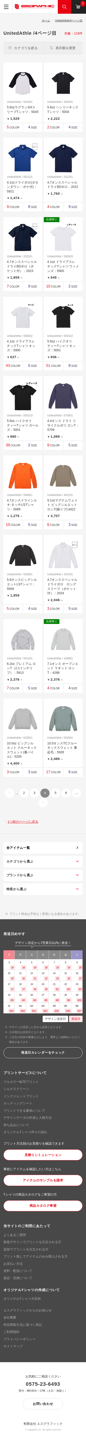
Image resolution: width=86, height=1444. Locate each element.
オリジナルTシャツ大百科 (22, 1298)
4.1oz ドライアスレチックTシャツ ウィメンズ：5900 (63, 266)
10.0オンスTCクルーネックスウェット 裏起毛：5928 (62, 747)
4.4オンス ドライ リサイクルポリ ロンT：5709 (63, 425)
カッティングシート (17, 1103)
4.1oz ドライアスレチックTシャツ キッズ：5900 (21, 345)
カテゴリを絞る (23, 48)
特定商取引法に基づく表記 (22, 1325)
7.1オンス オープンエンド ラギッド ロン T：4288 (62, 668)
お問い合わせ (43, 1404)
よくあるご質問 (14, 1235)
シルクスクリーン (16, 1089)
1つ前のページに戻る (23, 821)
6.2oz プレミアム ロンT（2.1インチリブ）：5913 (21, 668)
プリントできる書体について (24, 1110)
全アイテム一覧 (18, 848)
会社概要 (9, 1317)
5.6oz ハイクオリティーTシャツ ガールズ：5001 (23, 425)
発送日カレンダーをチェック (43, 1052)
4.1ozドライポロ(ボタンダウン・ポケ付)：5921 (22, 187)
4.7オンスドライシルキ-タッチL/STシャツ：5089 (22, 504)
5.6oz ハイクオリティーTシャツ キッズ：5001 (61, 345)
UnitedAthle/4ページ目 (69, 20)
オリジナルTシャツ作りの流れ (25, 1132)
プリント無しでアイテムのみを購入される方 (35, 1256)
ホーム (46, 20)
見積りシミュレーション (43, 1155)
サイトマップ (13, 1346)
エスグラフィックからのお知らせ (27, 1310)
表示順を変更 (63, 48)
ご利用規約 (11, 1332)
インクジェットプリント (21, 1096)
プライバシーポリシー (19, 1339)
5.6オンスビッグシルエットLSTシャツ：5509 (22, 584)
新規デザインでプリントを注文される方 (32, 1242)
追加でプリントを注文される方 (25, 1249)
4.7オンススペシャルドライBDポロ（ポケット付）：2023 (22, 266)
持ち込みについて (16, 1125)
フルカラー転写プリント (21, 1082)
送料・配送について (17, 1271)
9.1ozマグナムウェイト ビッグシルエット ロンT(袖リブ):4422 (62, 504)
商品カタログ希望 (43, 1205)
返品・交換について (17, 1278)
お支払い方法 (13, 1263)
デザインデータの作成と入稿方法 (27, 1117)
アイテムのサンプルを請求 (43, 1180)
